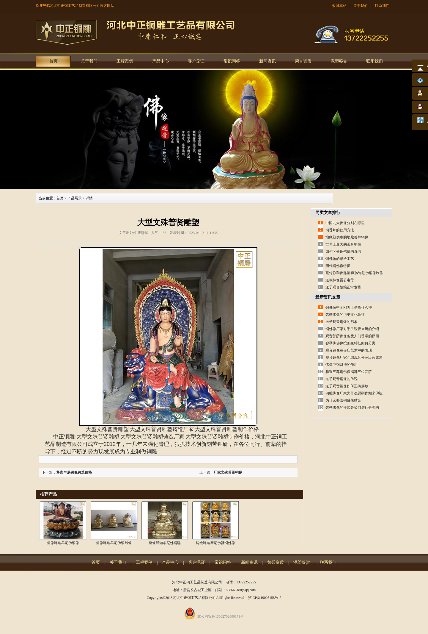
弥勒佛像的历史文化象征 (345, 315)
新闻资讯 (267, 61)
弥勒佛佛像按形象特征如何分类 (350, 343)
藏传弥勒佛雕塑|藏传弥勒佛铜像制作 (354, 273)
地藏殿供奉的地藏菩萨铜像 (346, 237)
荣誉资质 (303, 61)
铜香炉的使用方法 (339, 230)
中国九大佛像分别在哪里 (345, 223)
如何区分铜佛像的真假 (343, 251)
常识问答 (232, 61)
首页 (53, 61)
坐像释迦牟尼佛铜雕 (165, 543)
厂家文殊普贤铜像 (228, 472)
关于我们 (360, 6)
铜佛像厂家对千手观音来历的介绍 (352, 329)
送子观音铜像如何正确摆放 (346, 386)
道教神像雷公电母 (339, 280)
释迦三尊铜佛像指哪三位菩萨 (348, 372)
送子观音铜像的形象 (341, 322)
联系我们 (382, 6)
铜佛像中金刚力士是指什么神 (348, 307)
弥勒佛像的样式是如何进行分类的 (352, 407)
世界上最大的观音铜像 (343, 244)
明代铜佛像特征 (337, 266)
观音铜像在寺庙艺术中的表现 (348, 350)
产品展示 (74, 198)
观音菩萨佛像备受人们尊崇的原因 (352, 336)
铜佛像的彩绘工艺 (339, 259)
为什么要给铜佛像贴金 (343, 400)
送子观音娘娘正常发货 (343, 287)
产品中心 (160, 61)
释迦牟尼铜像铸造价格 (74, 472)
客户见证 (196, 61)
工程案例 (125, 61)
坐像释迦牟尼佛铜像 (63, 543)
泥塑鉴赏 (339, 61)
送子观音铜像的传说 (341, 379)
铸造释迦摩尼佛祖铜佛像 (215, 543)
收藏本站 (339, 6)
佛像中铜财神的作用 (341, 365)
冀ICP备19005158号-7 (264, 598)
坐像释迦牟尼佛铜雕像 (114, 543)
